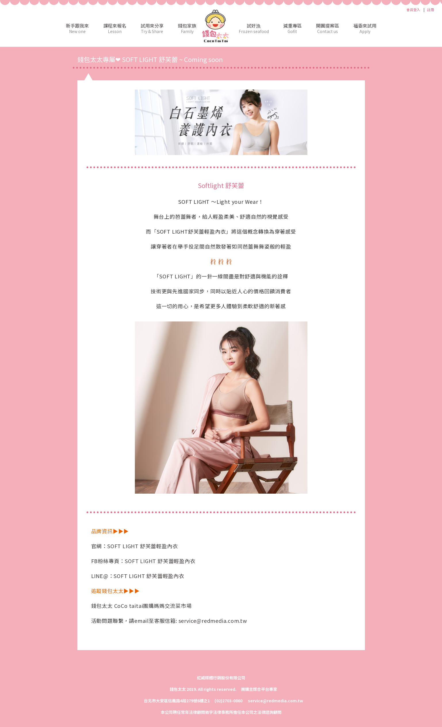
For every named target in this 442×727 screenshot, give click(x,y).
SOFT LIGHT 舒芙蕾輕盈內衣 (142, 546)
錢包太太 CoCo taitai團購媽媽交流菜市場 (141, 605)
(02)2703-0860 (229, 700)
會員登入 (413, 9)
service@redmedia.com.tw (213, 620)
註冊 (430, 9)
